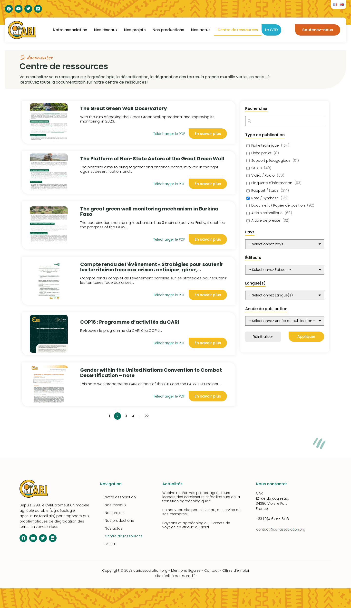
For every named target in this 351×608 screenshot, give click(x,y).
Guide (256, 168)
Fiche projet (261, 153)
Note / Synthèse (265, 198)
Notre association (70, 29)
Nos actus (201, 29)
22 (148, 415)
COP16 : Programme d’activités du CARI (129, 322)
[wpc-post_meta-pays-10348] (284, 244)
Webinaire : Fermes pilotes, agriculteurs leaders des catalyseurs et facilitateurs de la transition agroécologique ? (201, 497)
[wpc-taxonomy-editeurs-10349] (284, 270)
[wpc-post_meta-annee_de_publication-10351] (284, 321)
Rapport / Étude (265, 190)
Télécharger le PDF (169, 133)
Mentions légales (186, 570)
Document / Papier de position (278, 205)
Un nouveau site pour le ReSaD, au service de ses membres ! (201, 511)
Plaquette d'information (271, 183)
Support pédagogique (271, 160)
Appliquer (306, 336)
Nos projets (135, 29)
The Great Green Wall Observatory (123, 108)
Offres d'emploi (235, 570)
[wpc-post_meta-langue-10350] (284, 295)
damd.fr (189, 575)
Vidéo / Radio (263, 175)
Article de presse (265, 220)
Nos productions (168, 29)
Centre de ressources (237, 29)
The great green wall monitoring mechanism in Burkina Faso (149, 211)
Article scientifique (267, 213)
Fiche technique (265, 145)
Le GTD (271, 29)
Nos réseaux (105, 29)
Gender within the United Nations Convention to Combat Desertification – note (151, 373)
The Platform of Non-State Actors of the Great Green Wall (152, 158)
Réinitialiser (263, 336)
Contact (211, 570)
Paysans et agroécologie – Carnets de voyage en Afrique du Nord (196, 525)
